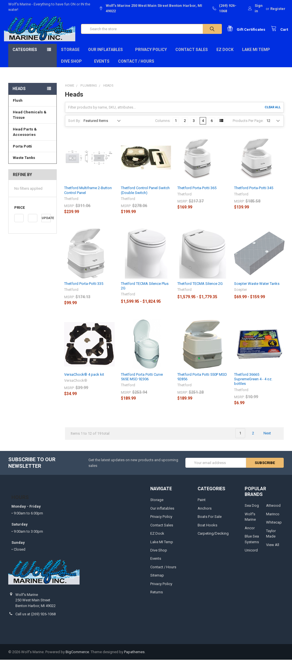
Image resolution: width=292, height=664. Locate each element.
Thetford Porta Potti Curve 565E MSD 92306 (142, 381)
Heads (19, 93)
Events (102, 65)
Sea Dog (252, 510)
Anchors (205, 512)
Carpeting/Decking (213, 538)
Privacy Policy (151, 54)
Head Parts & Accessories (25, 136)
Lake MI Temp (256, 54)
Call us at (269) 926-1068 (35, 618)
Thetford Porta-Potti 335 (83, 288)
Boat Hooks (207, 529)
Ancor (250, 532)
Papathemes (134, 656)
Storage (70, 54)
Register (277, 9)
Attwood (273, 510)
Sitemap (157, 580)
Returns (156, 596)
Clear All (273, 111)
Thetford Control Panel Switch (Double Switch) (145, 194)
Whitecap (274, 526)
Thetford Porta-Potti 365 (196, 192)
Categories (25, 54)
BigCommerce (77, 656)
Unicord (251, 554)
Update (46, 222)
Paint (202, 504)
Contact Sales (191, 54)
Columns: (163, 125)
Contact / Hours (136, 65)
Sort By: (74, 125)
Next (270, 437)
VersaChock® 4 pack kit (84, 379)
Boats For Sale (210, 521)
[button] (32, 212)
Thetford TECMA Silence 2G (200, 288)
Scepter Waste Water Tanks (256, 288)
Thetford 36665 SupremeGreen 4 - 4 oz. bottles (253, 383)
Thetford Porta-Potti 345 (253, 192)
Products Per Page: (248, 125)
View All (272, 549)
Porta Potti (22, 150)
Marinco (272, 518)
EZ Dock (225, 54)
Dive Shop (73, 65)
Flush (18, 105)
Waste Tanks (24, 162)
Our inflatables (107, 54)
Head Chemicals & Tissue (29, 119)
